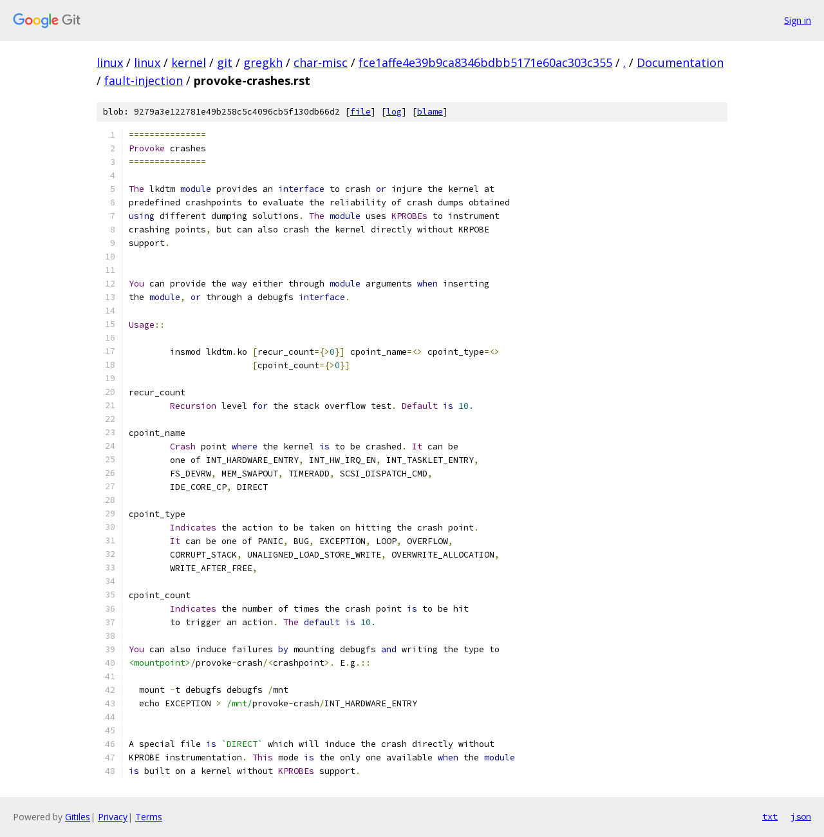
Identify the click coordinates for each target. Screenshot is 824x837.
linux (110, 62)
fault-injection (143, 80)
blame (430, 111)
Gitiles (77, 817)
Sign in (797, 20)
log (394, 111)
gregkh (263, 62)
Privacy (112, 817)
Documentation (680, 62)
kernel (188, 62)
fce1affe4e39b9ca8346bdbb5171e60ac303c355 (485, 62)
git (224, 62)
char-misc (321, 62)
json (801, 816)
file (360, 111)
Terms (148, 817)
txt (770, 816)
